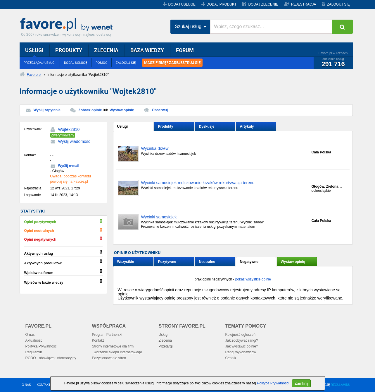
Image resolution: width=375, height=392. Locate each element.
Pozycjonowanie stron (109, 358)
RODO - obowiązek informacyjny (50, 358)
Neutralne (207, 262)
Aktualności (34, 340)
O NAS (26, 384)
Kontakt (98, 340)
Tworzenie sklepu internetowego (117, 352)
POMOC (101, 62)
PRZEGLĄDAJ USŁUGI (40, 62)
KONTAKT (43, 384)
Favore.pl (68, 25)
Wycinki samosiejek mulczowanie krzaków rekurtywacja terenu (198, 183)
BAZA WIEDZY (147, 50)
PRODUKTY (68, 50)
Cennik (230, 358)
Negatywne (249, 262)
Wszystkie (125, 262)
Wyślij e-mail (68, 166)
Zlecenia (165, 340)
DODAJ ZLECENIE (263, 4)
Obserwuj (160, 110)
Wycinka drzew (155, 148)
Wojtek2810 (69, 129)
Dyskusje (207, 126)
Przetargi (166, 346)
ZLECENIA (106, 50)
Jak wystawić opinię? (241, 346)
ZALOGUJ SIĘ (338, 4)
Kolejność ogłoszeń (240, 335)
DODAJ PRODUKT (222, 4)
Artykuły (247, 126)
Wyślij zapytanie (47, 110)
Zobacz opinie (90, 110)
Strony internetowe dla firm (113, 346)
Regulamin (33, 352)
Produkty (165, 126)
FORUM (185, 50)
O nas (30, 335)
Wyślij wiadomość (74, 141)
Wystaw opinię (122, 110)
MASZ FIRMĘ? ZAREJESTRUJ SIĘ (172, 62)
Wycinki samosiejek (159, 217)
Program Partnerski (107, 335)
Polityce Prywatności (273, 383)
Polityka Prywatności (41, 346)
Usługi (122, 126)
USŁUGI (34, 50)
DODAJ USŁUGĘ (181, 4)
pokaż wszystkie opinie (253, 279)
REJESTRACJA (303, 4)
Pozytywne (167, 262)
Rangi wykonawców (240, 352)
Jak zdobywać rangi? (241, 340)
